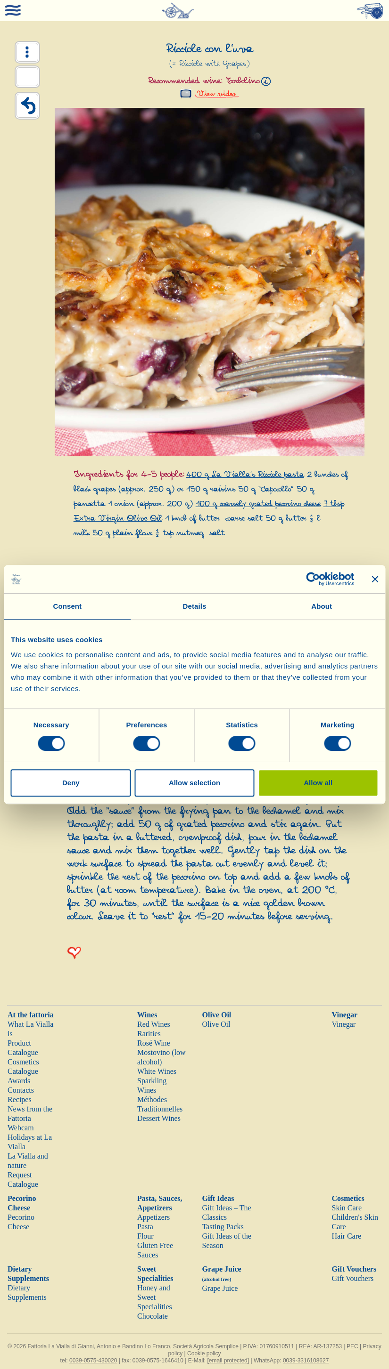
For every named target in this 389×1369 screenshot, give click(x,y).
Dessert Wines (159, 1118)
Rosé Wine (153, 1043)
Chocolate (152, 1316)
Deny (71, 783)
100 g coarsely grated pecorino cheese (258, 504)
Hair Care (347, 1236)
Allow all (318, 783)
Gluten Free (155, 1245)
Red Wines (153, 1024)
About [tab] (321, 606)
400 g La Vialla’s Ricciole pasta (245, 475)
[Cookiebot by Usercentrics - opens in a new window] (313, 579)
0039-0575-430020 (93, 1360)
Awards (19, 1081)
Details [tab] (195, 606)
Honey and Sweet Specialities (154, 1297)
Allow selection (194, 783)
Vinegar (345, 1015)
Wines (147, 1015)
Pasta (145, 1227)
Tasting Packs (223, 1227)
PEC (352, 1346)
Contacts (21, 1090)
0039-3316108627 (306, 1360)
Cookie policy (204, 1353)
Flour (145, 1236)
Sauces (147, 1255)
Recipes (20, 1099)
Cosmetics (348, 1198)
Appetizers (153, 1217)
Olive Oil (217, 1015)
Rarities (149, 1034)
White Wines (156, 1071)
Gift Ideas (218, 1198)
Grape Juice (220, 1288)
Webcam (21, 1128)
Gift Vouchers (354, 1269)
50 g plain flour (122, 533)
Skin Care (347, 1208)
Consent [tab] (67, 606)
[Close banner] (375, 579)
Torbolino (242, 81)
